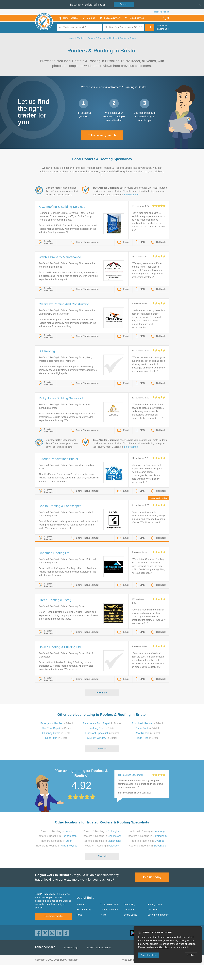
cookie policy (162, 947)
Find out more (131, 194)
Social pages (130, 915)
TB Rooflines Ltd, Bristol (130, 775)
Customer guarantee (158, 915)
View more (102, 692)
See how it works (53, 916)
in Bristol (56, 723)
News (79, 915)
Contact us (129, 909)
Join (124, 4)
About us (81, 904)
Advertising (129, 904)
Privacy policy (154, 904)
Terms (103, 915)
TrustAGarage (71, 947)
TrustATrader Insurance (99, 947)
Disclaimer (152, 909)
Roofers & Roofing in (57, 831)
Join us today (152, 877)
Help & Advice (83, 909)
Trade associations (110, 904)
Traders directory (109, 909)
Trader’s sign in (161, 12)
